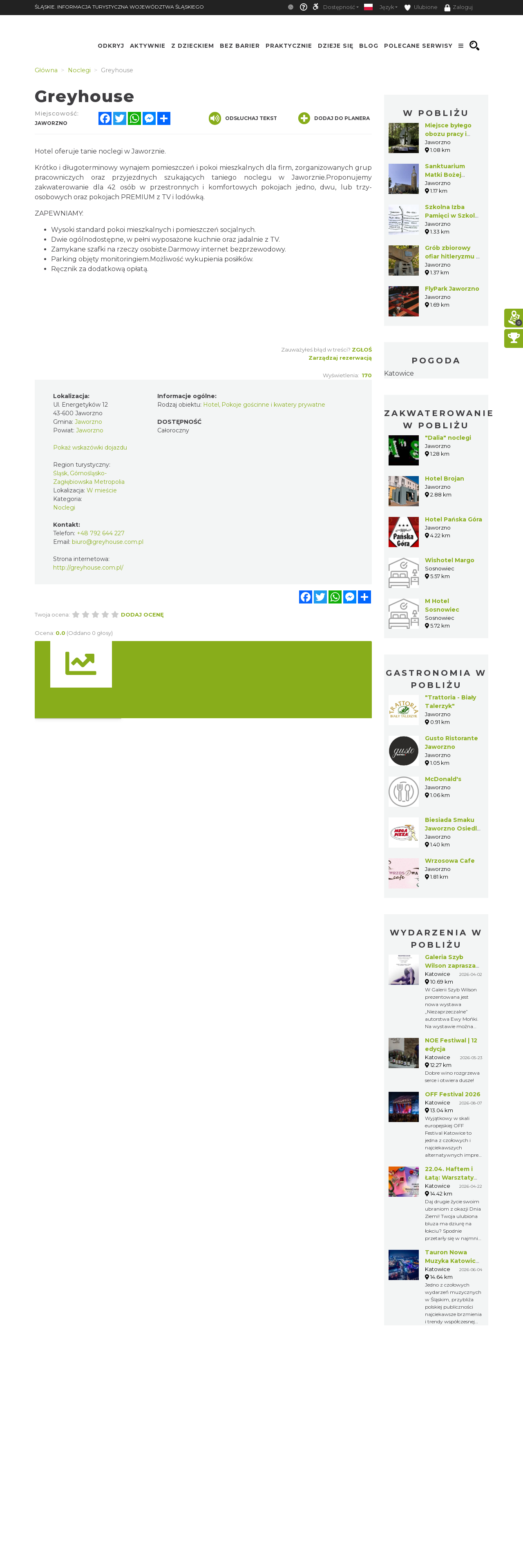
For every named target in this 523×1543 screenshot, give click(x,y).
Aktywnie (147, 45)
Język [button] (387, 7)
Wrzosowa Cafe (450, 860)
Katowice (399, 373)
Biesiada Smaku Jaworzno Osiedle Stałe (453, 828)
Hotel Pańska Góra (453, 519)
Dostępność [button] (339, 7)
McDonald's (443, 779)
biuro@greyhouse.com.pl (107, 542)
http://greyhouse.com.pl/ (88, 567)
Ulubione (421, 7)
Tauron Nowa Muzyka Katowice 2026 (452, 1261)
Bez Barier (240, 45)
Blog (368, 45)
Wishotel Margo (449, 560)
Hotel (211, 404)
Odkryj (111, 45)
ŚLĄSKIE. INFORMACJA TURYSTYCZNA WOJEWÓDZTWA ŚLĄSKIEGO (119, 7)
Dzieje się (335, 45)
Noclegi (64, 507)
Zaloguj (458, 7)
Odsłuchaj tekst (243, 118)
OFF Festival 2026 (453, 1094)
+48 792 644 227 (101, 533)
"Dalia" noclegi (448, 437)
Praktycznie (289, 45)
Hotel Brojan (444, 478)
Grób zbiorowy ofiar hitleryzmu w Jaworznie (453, 256)
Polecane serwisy (418, 45)
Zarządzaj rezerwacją (340, 357)
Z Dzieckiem (192, 45)
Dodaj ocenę (142, 614)
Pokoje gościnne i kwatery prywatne (273, 404)
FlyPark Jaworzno (452, 288)
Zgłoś (362, 349)
